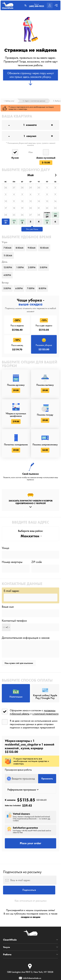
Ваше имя (8, 627)
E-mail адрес (11, 610)
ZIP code (36, 580)
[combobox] (6, 649)
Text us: (35, 5)
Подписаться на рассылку (22, 900)
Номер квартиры (12, 580)
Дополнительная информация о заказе (26, 659)
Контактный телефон (14, 641)
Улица (5, 566)
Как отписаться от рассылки (30, 931)
